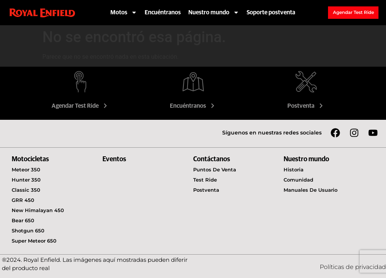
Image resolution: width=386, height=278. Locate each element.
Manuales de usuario (310, 190)
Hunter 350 (26, 180)
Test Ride (205, 180)
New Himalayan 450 (38, 210)
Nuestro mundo (213, 12)
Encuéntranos (163, 12)
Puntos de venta (214, 169)
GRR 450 (23, 200)
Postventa (306, 106)
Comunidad (298, 180)
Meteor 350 (26, 169)
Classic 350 (26, 190)
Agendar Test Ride (80, 106)
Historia (294, 169)
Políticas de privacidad (353, 266)
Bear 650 (23, 220)
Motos (123, 12)
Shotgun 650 (28, 231)
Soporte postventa (271, 12)
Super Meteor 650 (34, 241)
